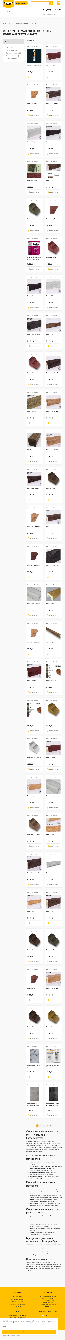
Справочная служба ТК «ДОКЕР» (17, 1315)
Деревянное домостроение (48, 1304)
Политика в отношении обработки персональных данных (30, 1323)
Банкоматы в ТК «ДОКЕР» (17, 1317)
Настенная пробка (13, 59)
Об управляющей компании (47, 1296)
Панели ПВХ (12, 50)
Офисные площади (47, 1302)
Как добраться (17, 1296)
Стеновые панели (13, 53)
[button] (34, 77)
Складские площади (48, 1300)
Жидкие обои (12, 56)
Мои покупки (12, 12)
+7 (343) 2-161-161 (52, 9)
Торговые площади (47, 1298)
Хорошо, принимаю (29, 1332)
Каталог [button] (21, 3)
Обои (10, 47)
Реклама (47, 1306)
